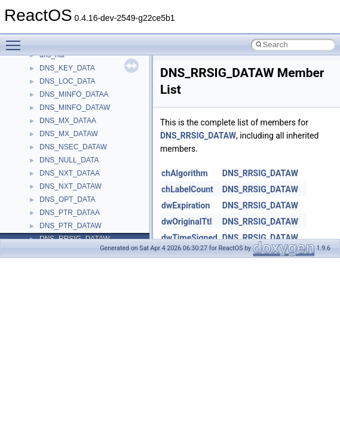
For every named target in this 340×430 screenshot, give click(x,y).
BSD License (41, 236)
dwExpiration (185, 205)
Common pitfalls (46, 131)
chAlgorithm (184, 173)
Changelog (37, 91)
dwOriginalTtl (186, 221)
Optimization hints (48, 209)
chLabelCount (187, 189)
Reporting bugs (44, 157)
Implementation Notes (55, 223)
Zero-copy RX (42, 170)
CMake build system (52, 117)
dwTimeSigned (189, 237)
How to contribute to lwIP (60, 104)
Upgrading (36, 78)
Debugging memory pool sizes (68, 144)
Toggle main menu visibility (16, 40)
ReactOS (25, 65)
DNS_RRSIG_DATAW (198, 135)
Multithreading (42, 196)
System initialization (51, 183)
